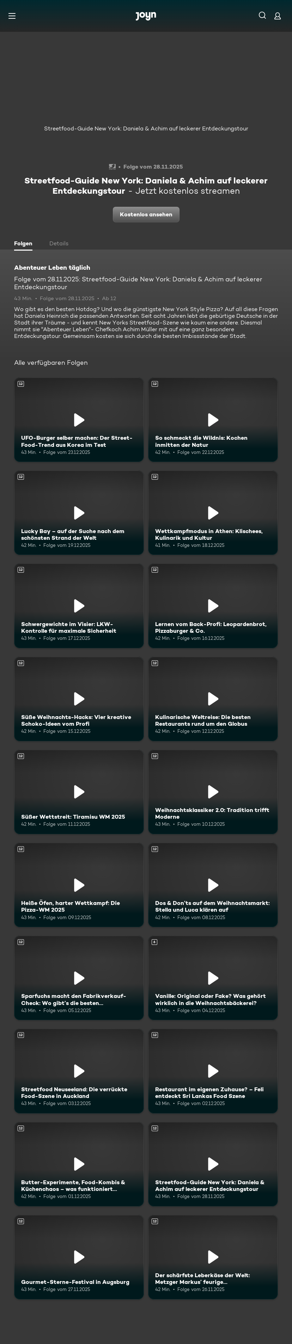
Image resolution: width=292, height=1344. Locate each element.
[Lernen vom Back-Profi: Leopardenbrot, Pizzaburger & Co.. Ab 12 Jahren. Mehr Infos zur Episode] (213, 605)
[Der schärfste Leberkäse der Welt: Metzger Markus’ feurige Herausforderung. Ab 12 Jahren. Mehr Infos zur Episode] (213, 1257)
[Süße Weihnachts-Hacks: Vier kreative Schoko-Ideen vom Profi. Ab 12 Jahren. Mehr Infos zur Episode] (79, 699)
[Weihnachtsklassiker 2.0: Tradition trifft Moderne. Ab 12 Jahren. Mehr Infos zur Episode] (213, 792)
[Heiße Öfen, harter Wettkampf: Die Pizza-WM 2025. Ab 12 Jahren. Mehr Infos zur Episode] (79, 885)
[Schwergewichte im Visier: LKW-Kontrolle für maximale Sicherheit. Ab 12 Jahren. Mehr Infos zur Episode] (79, 605)
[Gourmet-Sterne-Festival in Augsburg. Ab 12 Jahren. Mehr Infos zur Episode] (79, 1257)
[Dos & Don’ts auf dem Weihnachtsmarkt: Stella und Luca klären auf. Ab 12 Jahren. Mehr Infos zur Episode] (213, 885)
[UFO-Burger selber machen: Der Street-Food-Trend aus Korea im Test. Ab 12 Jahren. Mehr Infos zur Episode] (79, 420)
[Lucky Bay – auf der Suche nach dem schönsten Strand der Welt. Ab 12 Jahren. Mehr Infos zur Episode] (79, 513)
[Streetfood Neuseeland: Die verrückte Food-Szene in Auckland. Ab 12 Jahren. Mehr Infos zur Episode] (79, 1071)
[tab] (25, 244)
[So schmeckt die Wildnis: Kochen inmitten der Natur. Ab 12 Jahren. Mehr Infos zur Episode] (213, 420)
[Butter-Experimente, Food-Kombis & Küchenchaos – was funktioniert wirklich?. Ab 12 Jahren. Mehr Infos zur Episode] (79, 1164)
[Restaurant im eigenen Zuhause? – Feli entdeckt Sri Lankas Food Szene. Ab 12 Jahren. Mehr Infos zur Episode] (213, 1071)
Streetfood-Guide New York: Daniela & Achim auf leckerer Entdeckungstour (146, 128)
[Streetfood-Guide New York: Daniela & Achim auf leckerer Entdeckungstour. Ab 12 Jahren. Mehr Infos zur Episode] (213, 1164)
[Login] (277, 16)
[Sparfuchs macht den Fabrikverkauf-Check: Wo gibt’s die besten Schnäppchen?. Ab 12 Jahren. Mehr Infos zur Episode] (79, 978)
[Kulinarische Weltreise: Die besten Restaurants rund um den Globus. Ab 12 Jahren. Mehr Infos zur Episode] (213, 699)
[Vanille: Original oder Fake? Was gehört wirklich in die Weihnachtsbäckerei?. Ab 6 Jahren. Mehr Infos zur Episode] (213, 978)
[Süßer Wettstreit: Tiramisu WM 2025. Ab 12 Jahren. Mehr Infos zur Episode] (79, 792)
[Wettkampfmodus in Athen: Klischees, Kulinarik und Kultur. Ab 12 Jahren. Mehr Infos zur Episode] (213, 513)
